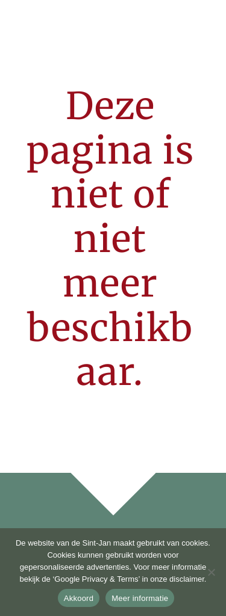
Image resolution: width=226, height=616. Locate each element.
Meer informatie (139, 598)
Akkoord (78, 598)
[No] (211, 572)
